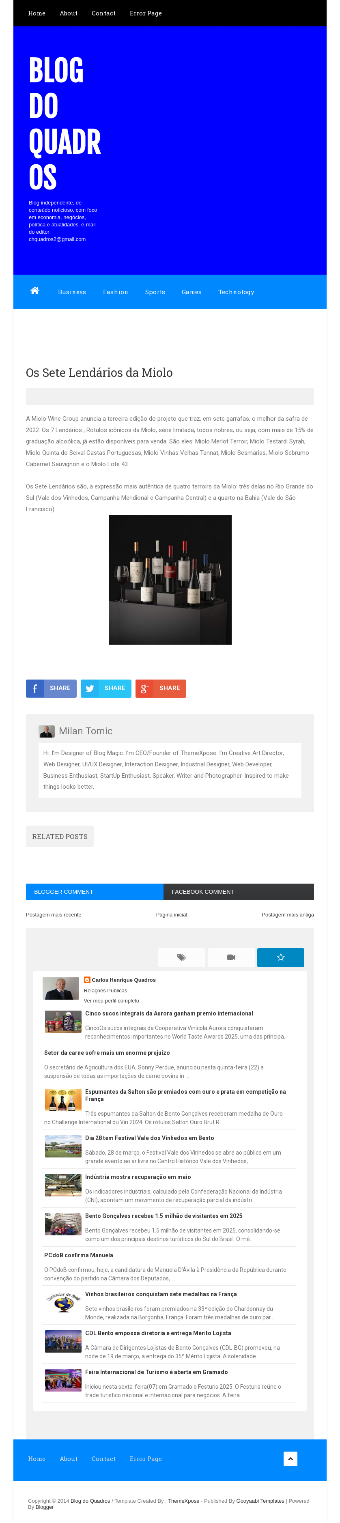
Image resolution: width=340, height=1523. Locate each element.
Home (36, 13)
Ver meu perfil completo (112, 1001)
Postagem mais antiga (288, 915)
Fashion (116, 292)
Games (192, 292)
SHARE (48, 688)
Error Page (146, 13)
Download (43, 326)
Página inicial (171, 915)
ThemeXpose (184, 1501)
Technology (236, 292)
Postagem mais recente (54, 915)
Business (72, 292)
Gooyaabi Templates (260, 1501)
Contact (104, 13)
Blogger (45, 1507)
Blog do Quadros (64, 125)
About (68, 13)
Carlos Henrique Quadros (124, 980)
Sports (155, 292)
